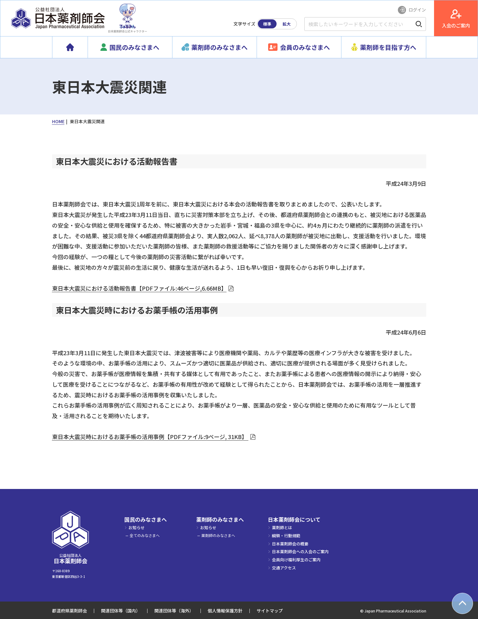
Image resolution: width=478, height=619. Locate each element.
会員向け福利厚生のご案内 (296, 560)
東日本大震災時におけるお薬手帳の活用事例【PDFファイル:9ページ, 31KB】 (150, 437)
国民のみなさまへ (145, 519)
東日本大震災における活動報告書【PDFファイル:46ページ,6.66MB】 (139, 288)
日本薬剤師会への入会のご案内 (300, 551)
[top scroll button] (462, 603)
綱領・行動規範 (286, 536)
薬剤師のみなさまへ (220, 519)
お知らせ (136, 527)
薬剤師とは (282, 527)
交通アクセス (284, 568)
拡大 (286, 24)
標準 (267, 24)
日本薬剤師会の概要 (290, 544)
